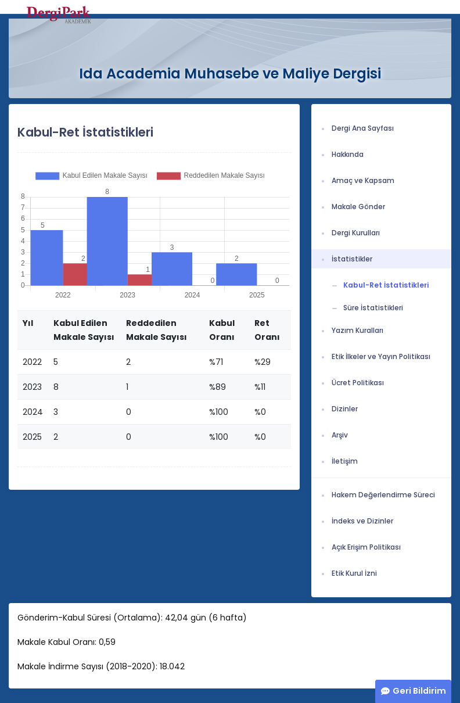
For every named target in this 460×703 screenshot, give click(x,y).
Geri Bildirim (419, 691)
